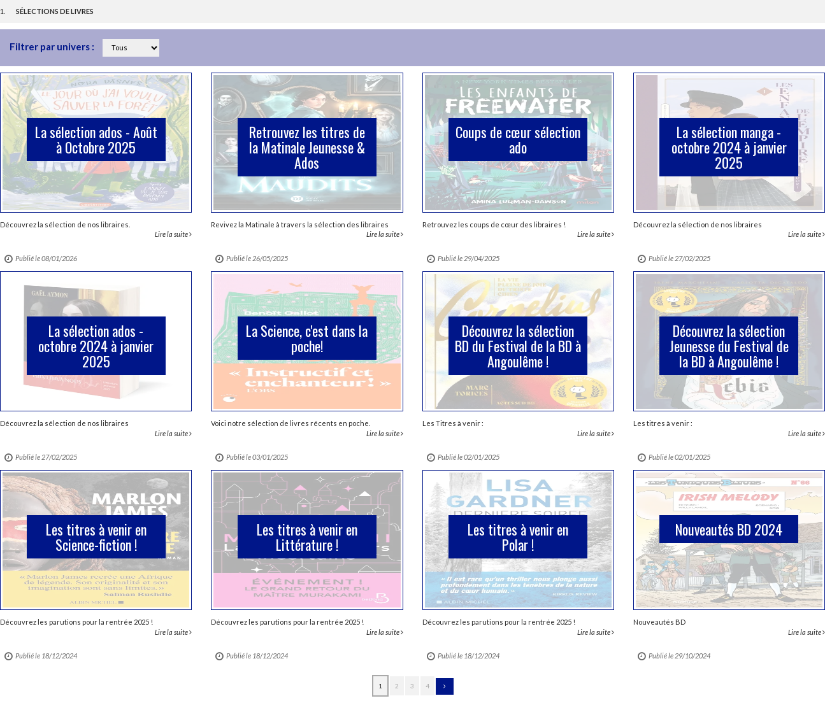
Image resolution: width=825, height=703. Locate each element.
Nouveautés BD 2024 (728, 529)
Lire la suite (173, 234)
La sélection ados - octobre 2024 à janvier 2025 (96, 345)
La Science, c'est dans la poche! (307, 338)
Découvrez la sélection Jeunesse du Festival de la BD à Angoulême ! (729, 345)
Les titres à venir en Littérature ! (307, 537)
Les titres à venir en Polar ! (518, 537)
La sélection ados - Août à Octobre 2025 (96, 139)
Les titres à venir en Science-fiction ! (96, 537)
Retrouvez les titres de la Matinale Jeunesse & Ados (307, 147)
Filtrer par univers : (53, 46)
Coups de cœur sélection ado (518, 139)
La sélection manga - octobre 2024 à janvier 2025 (729, 147)
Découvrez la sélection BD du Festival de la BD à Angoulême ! (518, 345)
